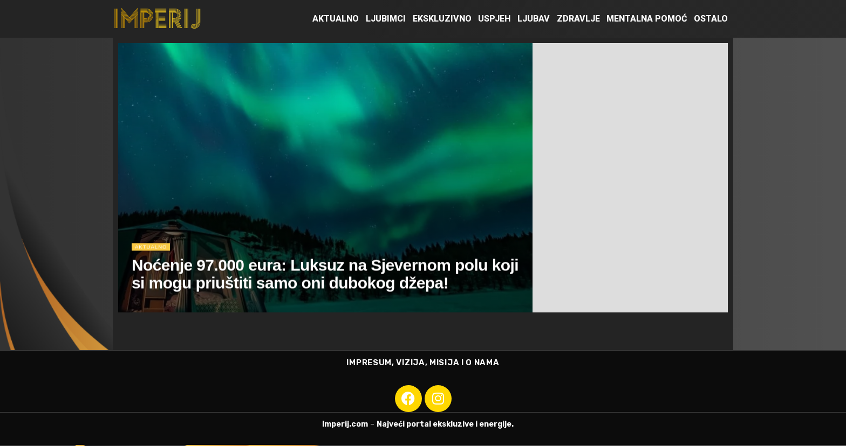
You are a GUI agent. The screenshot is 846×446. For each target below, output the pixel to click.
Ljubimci (386, 18)
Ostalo (711, 18)
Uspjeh (494, 18)
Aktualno (335, 18)
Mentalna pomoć (646, 18)
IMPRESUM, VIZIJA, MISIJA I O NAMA (422, 363)
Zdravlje (578, 18)
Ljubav (533, 18)
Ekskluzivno (442, 18)
